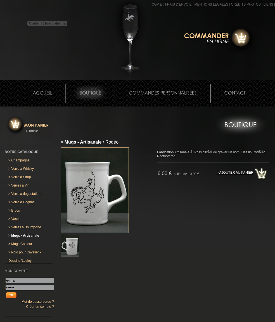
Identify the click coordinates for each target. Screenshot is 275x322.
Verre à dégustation (24, 194)
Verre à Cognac (21, 202)
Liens (268, 4)
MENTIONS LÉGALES (211, 4)
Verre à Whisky (21, 169)
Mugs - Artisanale (23, 236)
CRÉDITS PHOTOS (246, 4)
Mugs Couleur (20, 244)
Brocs (14, 210)
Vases (14, 219)
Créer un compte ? (40, 307)
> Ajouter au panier (235, 173)
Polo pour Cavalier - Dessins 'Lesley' (24, 253)
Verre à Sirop (19, 177)
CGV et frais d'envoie (172, 4)
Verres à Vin (19, 185)
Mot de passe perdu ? (38, 302)
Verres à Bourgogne (24, 227)
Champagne (19, 160)
